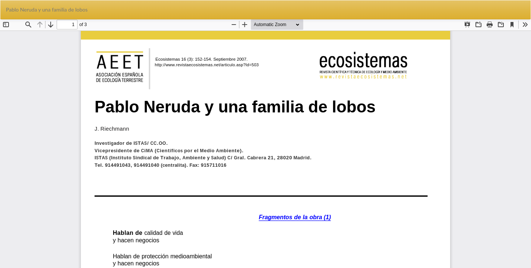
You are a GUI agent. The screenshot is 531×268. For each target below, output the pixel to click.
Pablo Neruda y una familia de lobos (47, 9)
